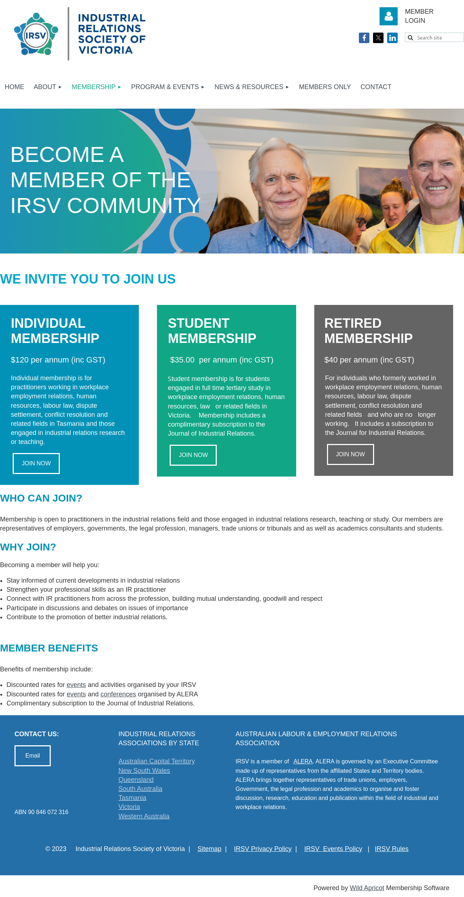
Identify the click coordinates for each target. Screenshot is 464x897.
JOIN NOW (36, 463)
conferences (118, 694)
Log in (389, 16)
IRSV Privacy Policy (263, 848)
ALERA (303, 761)
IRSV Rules (392, 848)
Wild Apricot (367, 888)
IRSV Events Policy (333, 848)
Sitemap (209, 848)
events (76, 684)
